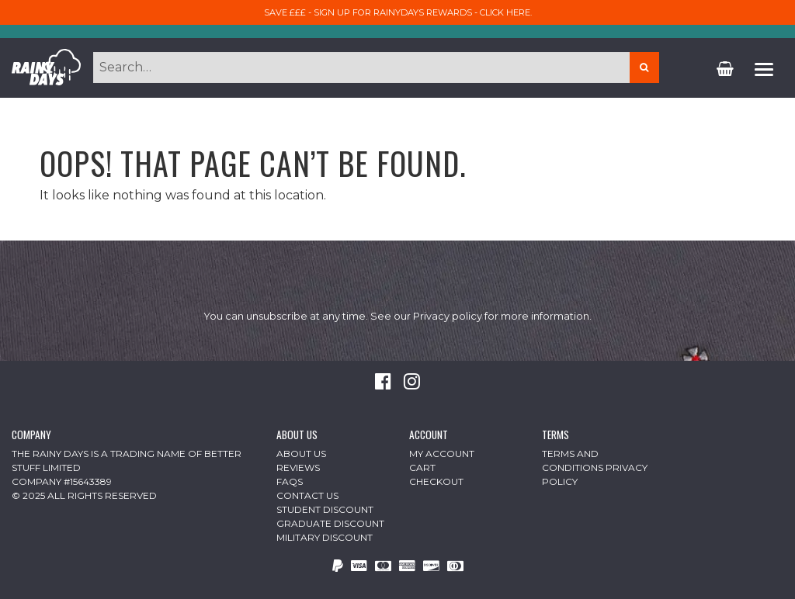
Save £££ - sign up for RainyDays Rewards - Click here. (398, 12)
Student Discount (324, 509)
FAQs (289, 481)
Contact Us (307, 495)
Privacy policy (447, 316)
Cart (422, 467)
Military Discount (324, 537)
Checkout (436, 481)
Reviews (298, 467)
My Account (441, 453)
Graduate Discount (330, 523)
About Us (301, 453)
